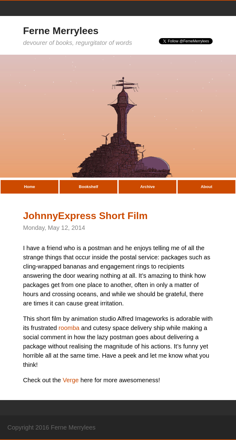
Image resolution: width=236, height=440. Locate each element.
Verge (71, 380)
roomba (69, 327)
